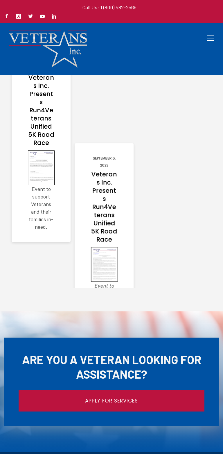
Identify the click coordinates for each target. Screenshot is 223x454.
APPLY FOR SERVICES (111, 400)
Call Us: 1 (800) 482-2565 (109, 7)
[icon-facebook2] (8, 16)
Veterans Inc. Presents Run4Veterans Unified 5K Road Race (41, 110)
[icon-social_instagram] (20, 16)
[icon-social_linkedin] (54, 16)
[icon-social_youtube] (44, 16)
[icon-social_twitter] (32, 16)
